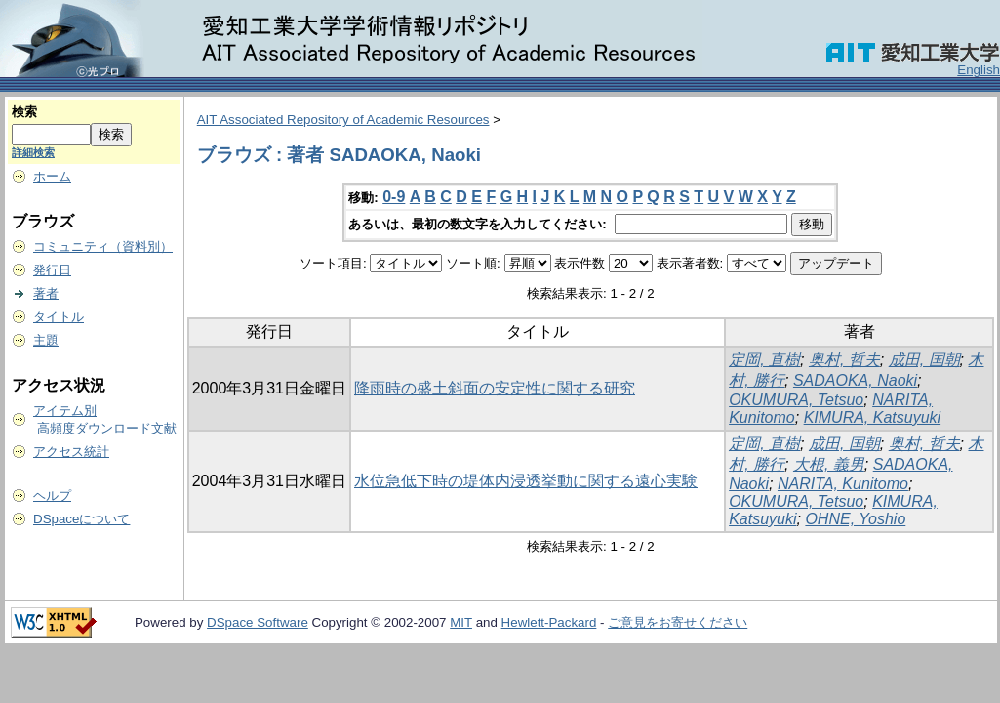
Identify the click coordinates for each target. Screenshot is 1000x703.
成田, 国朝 (924, 360)
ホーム (52, 176)
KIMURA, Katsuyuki (872, 417)
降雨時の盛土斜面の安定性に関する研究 (494, 388)
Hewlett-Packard (549, 622)
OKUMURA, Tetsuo (796, 400)
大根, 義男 (828, 464)
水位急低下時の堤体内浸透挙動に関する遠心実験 (526, 481)
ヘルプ (52, 495)
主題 (46, 340)
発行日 (52, 270)
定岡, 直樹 (764, 360)
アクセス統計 (71, 451)
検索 (24, 111)
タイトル (58, 317)
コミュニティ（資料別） (103, 246)
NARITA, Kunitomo (843, 484)
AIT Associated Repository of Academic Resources (343, 119)
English (978, 69)
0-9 (393, 196)
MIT (461, 622)
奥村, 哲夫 (844, 360)
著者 (46, 293)
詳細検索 (33, 152)
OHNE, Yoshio (855, 519)
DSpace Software (257, 622)
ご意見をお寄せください (677, 622)
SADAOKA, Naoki (855, 380)
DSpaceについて (81, 519)
